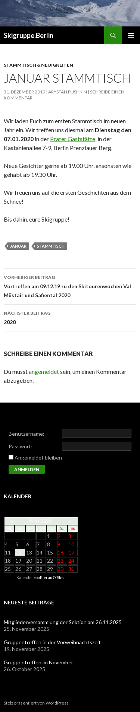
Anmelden (26, 469)
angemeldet (44, 371)
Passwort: (20, 446)
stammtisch (51, 246)
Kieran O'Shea (53, 577)
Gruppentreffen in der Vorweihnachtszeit (52, 642)
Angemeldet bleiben (38, 457)
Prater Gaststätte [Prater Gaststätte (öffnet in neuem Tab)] (72, 138)
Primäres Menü (131, 35)
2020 (70, 317)
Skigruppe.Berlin (28, 35)
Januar (18, 246)
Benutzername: (26, 433)
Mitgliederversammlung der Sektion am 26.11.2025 (63, 622)
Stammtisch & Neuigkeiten (38, 65)
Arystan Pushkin (67, 92)
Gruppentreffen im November (38, 662)
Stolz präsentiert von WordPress (36, 703)
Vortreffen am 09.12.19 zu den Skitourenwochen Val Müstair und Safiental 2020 (70, 285)
